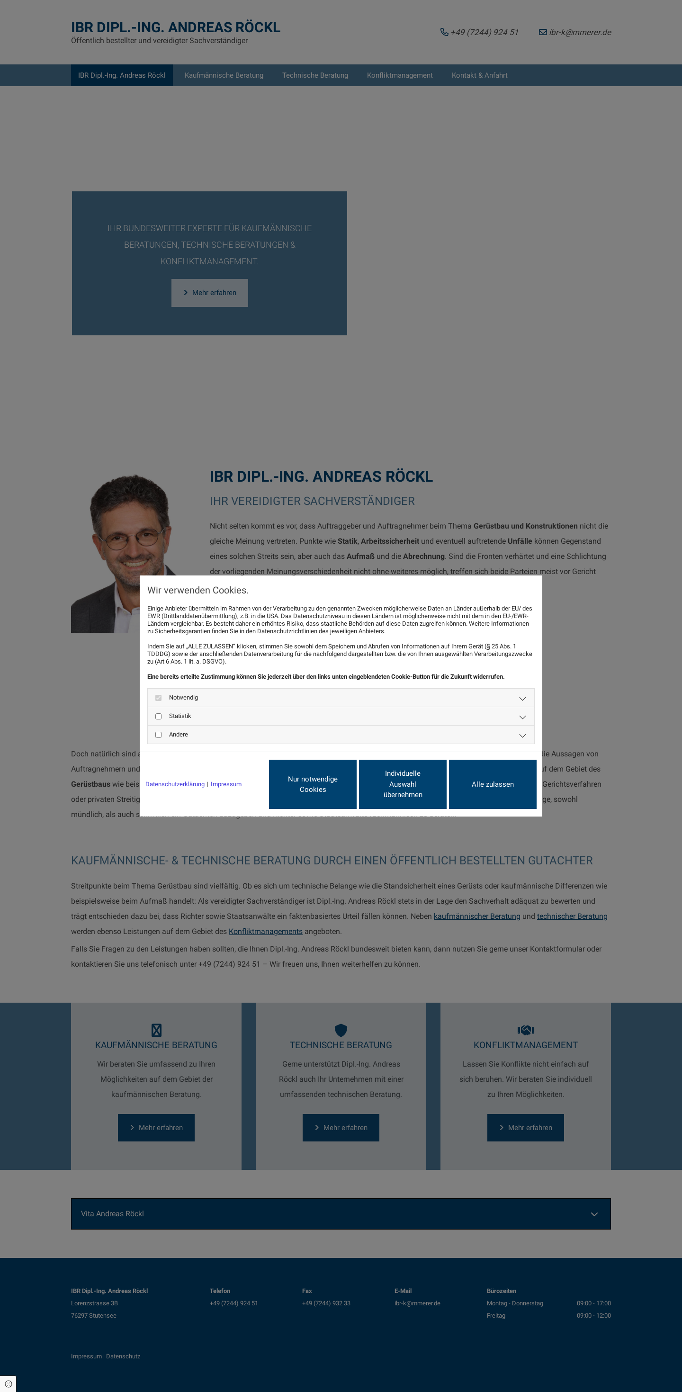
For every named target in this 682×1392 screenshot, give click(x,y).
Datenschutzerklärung (175, 784)
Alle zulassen (493, 784)
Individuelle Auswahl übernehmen (403, 784)
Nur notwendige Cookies (313, 784)
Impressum (226, 784)
